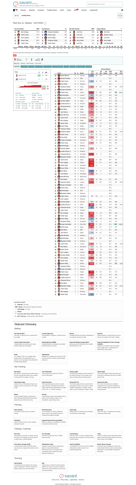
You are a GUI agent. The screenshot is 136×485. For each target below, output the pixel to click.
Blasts (16, 394)
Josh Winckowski (108, 43)
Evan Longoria (25, 37)
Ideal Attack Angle (19, 382)
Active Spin (73, 410)
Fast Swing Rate (47, 371)
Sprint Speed (18, 463)
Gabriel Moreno (64, 75)
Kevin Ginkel (80, 37)
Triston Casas (25, 35)
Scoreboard (41, 10)
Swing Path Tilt (74, 382)
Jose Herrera (64, 112)
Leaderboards (93, 10)
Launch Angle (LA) (47, 333)
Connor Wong (51, 37)
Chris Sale (107, 32)
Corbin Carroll (64, 81)
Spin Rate (100, 410)
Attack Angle (101, 371)
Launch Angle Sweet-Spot (22, 342)
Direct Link (16, 63)
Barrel (20, 307)
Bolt (43, 463)
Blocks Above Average (104, 444)
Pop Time (17, 434)
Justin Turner (24, 43)
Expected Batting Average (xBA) (79, 342)
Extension (17, 420)
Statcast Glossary (25, 324)
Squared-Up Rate (102, 382)
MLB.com (81, 479)
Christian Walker (65, 101)
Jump (99, 434)
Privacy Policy (65, 479)
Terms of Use (55, 479)
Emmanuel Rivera (65, 106)
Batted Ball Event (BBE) (49, 342)
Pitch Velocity (18, 410)
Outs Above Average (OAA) (22, 444)
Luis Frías (79, 32)
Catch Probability (75, 444)
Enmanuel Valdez (53, 40)
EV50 (15, 354)
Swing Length (74, 371)
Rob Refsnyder (64, 95)
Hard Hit (20, 304)
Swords (44, 394)
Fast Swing (21, 309)
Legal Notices (74, 479)
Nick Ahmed (63, 179)
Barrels (72, 333)
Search (62, 10)
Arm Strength (46, 434)
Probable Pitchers (52, 10)
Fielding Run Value (47, 444)
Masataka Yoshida (65, 98)
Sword (19, 311)
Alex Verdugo (25, 32)
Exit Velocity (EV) (19, 333)
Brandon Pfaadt (108, 35)
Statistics (84, 10)
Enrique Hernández (53, 32)
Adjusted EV (45, 354)
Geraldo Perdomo (65, 78)
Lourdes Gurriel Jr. (65, 103)
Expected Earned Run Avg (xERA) (52, 420)
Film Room (88, 66)
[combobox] (105, 4)
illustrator (23, 10)
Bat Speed (17, 371)
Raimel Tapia (24, 40)
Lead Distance (74, 434)
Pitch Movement (47, 410)
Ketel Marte (63, 109)
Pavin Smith (63, 84)
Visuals (69, 10)
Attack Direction (47, 382)
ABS (76, 10)
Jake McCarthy (64, 115)
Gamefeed (32, 10)
